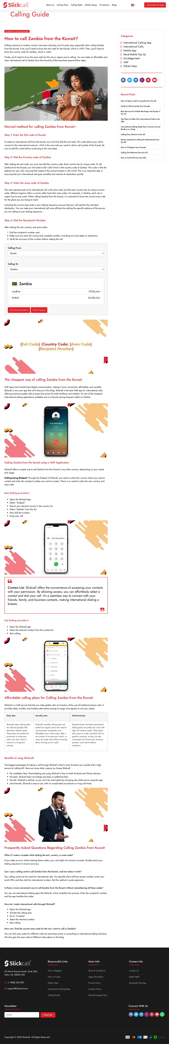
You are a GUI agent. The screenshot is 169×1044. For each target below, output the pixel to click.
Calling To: (13, 264)
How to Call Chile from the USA (133, 157)
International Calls (133, 46)
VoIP (125, 62)
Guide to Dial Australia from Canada (135, 106)
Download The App (138, 982)
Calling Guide (54, 995)
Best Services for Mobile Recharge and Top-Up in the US (140, 112)
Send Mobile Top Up (134, 54)
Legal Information (96, 976)
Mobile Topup (91, 4)
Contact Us (134, 970)
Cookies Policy (95, 989)
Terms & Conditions (97, 970)
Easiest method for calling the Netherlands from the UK (140, 140)
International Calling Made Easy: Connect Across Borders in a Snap (140, 127)
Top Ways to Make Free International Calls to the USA (140, 120)
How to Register (55, 970)
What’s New (53, 982)
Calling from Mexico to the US (133, 134)
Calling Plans (62, 4)
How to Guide (54, 976)
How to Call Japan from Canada (133, 147)
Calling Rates (76, 4)
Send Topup (39, 310)
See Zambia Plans (19, 310)
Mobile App (129, 50)
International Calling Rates (60, 989)
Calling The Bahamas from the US (134, 152)
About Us (50, 4)
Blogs (114, 4)
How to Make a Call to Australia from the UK (138, 101)
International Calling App (137, 43)
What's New (130, 66)
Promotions (104, 4)
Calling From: (15, 248)
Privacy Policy (94, 982)
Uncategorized (131, 58)
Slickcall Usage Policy (98, 995)
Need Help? (135, 976)
